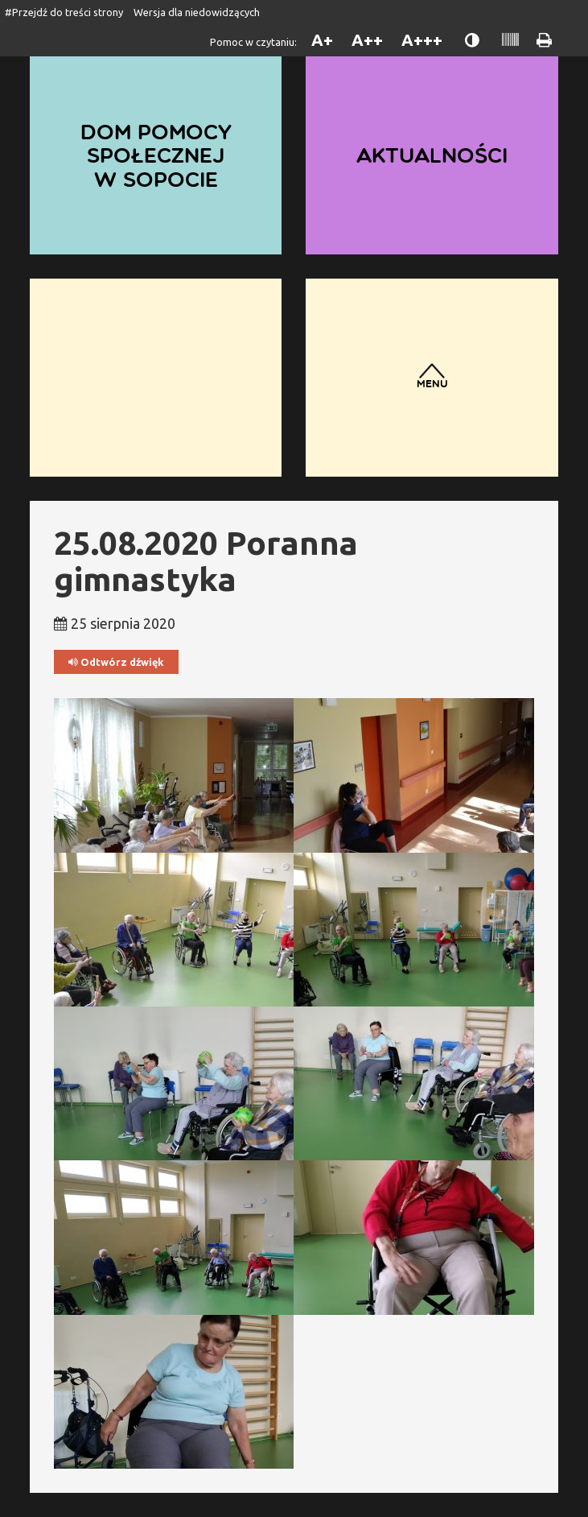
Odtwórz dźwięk (116, 662)
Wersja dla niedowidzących (197, 12)
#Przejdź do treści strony (64, 12)
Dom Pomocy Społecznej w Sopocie (156, 155)
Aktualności (432, 155)
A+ (322, 40)
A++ (367, 40)
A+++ (421, 40)
